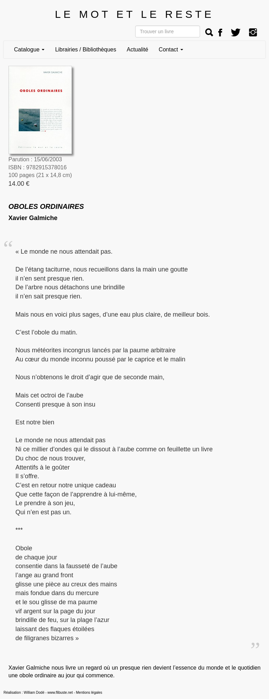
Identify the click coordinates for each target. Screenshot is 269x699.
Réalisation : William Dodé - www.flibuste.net (38, 692)
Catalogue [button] (29, 49)
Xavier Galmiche (32, 217)
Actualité (137, 49)
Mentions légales (89, 692)
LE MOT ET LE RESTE (134, 14)
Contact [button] (171, 49)
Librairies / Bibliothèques (85, 49)
